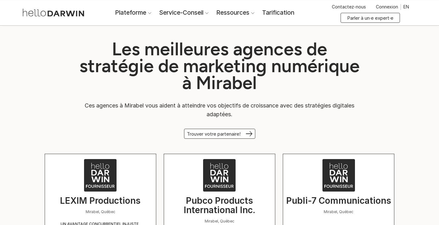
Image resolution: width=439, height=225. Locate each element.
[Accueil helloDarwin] (53, 12)
